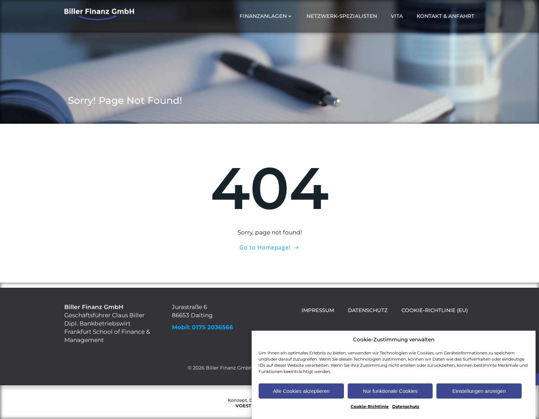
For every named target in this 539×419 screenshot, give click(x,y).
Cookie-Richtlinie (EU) (435, 310)
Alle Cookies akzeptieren (301, 397)
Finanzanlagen (266, 16)
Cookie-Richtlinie (370, 412)
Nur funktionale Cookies (390, 397)
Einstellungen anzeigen (479, 397)
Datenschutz (405, 412)
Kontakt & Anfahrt (445, 16)
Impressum (317, 310)
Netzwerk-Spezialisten (342, 16)
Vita (397, 16)
